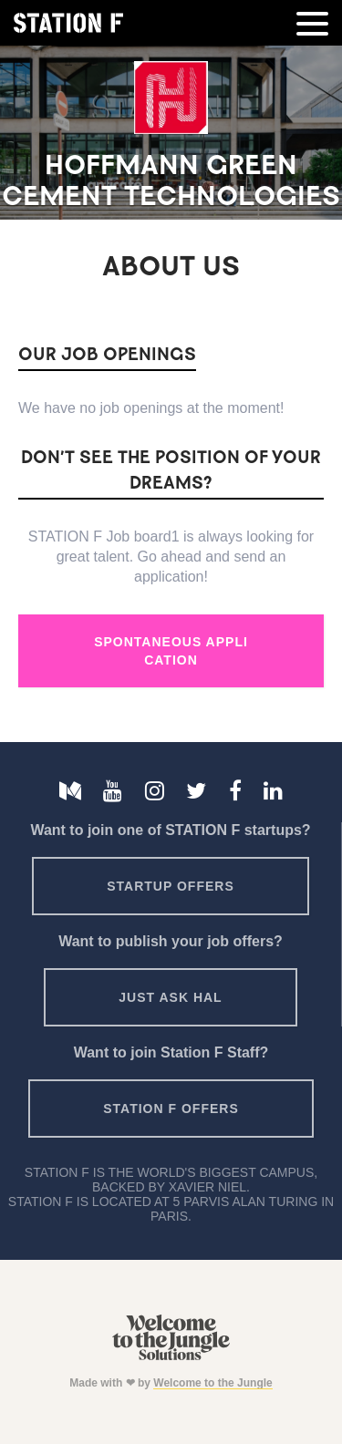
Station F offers (170, 1108)
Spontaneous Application (171, 650)
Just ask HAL (170, 997)
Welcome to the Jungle (212, 1383)
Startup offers (170, 886)
